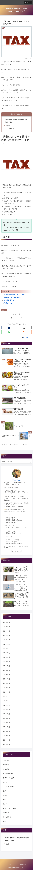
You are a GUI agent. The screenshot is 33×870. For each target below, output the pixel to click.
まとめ (7, 125)
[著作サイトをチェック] (8, 327)
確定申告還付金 (9, 300)
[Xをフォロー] (24, 327)
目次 (15, 114)
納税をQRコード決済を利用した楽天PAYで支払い (17, 121)
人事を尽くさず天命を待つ (12, 297)
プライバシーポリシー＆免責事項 (16, 864)
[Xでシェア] (11, 318)
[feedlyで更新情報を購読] (8, 332)
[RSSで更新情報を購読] (24, 332)
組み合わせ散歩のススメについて (14, 294)
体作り (4, 310)
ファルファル (16, 480)
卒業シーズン (8, 303)
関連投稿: (11, 128)
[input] (16, 461)
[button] (21, 318)
